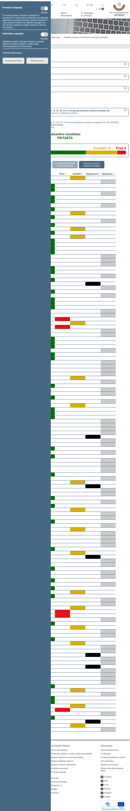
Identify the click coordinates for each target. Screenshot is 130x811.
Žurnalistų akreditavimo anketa (113, 756)
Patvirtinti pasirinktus (13, 61)
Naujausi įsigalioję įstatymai (62, 759)
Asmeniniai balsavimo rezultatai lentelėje (65, 164)
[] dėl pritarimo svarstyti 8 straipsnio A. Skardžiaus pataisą (56, 111)
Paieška (54, 787)
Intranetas (55, 791)
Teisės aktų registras (59, 748)
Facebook (107, 775)
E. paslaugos (106, 752)
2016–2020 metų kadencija (15, 64)
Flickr (106, 779)
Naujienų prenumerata (109, 763)
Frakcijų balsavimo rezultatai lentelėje (91, 164)
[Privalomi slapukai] (44, 8)
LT (88, 5)
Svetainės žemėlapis (59, 780)
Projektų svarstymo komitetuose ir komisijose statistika (86, 37)
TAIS (52, 5)
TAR (64, 5)
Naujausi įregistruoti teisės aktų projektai (67, 756)
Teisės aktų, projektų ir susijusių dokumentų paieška (71, 752)
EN (91, 5)
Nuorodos (55, 776)
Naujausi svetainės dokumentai (63, 763)
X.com (106, 783)
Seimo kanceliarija (66, 14)
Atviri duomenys (107, 759)
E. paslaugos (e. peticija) (87, 14)
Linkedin (107, 795)
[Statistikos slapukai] (44, 34)
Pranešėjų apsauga (58, 770)
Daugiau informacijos (12, 52)
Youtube (107, 787)
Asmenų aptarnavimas (109, 748)
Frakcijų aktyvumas (52, 37)
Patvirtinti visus (37, 61)
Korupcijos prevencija (59, 767)
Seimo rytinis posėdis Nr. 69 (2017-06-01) (21, 89)
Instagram (108, 791)
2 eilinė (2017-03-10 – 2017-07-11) (18, 76)
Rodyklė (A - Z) (57, 784)
